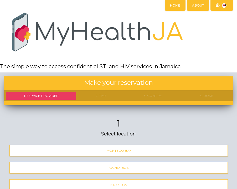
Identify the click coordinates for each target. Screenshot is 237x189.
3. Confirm (153, 96)
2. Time (101, 96)
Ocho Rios (118, 168)
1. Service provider (41, 96)
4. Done (206, 96)
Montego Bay (118, 151)
